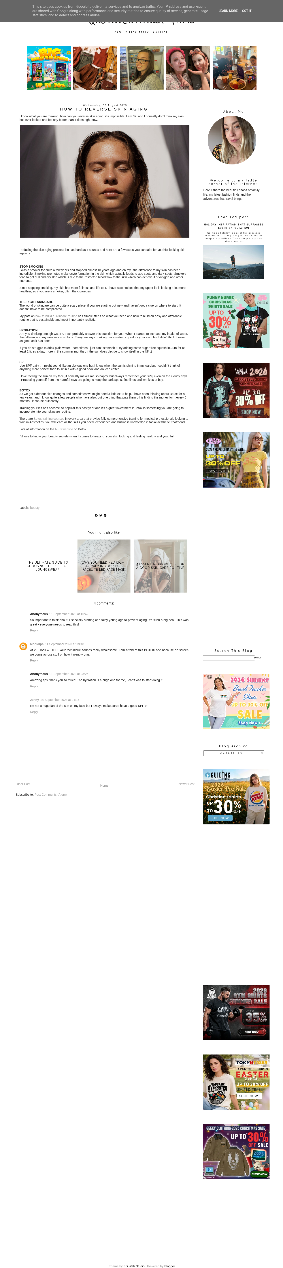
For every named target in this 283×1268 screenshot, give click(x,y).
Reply (34, 630)
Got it (246, 11)
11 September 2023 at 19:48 (64, 644)
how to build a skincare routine (56, 316)
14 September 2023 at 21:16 (59, 700)
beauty (35, 507)
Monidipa (36, 644)
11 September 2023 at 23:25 (68, 674)
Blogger (169, 1266)
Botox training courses (49, 418)
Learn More (228, 11)
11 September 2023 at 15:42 (68, 614)
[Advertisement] (233, 568)
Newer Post (186, 784)
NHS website (64, 429)
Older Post (23, 784)
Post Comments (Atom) (51, 794)
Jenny (34, 700)
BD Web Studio (133, 1266)
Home (104, 785)
